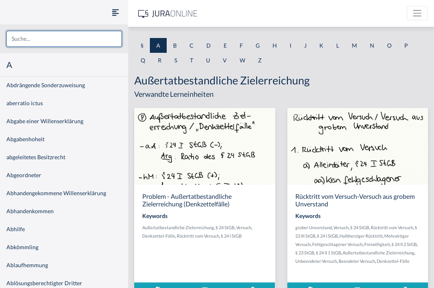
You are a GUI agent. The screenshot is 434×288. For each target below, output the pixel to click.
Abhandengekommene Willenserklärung (56, 193)
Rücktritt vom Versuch (198, 235)
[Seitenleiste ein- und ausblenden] (115, 12)
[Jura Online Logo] (168, 13)
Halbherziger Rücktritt (361, 235)
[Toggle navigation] (417, 13)
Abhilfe (15, 229)
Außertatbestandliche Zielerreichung (178, 227)
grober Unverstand (313, 227)
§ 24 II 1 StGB (328, 252)
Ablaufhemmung (27, 265)
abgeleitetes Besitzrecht (35, 157)
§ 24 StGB (225, 227)
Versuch (243, 227)
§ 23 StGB (304, 252)
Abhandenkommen (30, 211)
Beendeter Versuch (357, 261)
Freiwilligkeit (377, 244)
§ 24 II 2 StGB (404, 244)
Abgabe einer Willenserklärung (44, 121)
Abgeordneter (23, 175)
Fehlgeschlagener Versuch (337, 244)
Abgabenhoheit (25, 139)
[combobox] (64, 39)
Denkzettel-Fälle (158, 235)
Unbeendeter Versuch (316, 261)
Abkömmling (22, 247)
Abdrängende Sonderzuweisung (45, 85)
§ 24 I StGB (231, 235)
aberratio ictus (24, 103)
